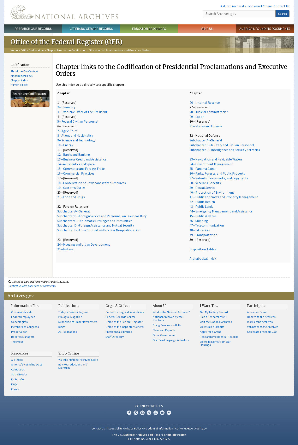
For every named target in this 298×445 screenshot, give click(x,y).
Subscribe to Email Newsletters (77, 322)
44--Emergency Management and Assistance (221, 211)
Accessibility (115, 428)
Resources (20, 353)
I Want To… (209, 306)
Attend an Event (257, 312)
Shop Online (68, 353)
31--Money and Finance (206, 126)
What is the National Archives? (171, 312)
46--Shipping (199, 221)
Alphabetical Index (22, 76)
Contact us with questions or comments (31, 286)
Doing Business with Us (167, 325)
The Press (17, 342)
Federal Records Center (120, 317)
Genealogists (19, 322)
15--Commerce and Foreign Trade (81, 168)
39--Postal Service (202, 188)
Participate (256, 306)
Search (282, 14)
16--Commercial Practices (75, 173)
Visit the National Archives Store (78, 360)
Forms (15, 389)
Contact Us (282, 6)
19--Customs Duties (71, 188)
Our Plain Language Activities (171, 340)
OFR (23, 50)
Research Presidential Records (219, 337)
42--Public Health (202, 202)
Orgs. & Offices (118, 306)
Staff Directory (115, 337)
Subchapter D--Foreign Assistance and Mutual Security (95, 225)
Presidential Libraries (119, 332)
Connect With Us (149, 406)
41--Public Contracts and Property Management (224, 197)
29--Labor (197, 117)
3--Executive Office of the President (82, 112)
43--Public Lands (201, 206)
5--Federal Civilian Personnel (77, 121)
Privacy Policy (133, 428)
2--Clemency (66, 107)
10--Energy (65, 145)
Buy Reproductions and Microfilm (72, 366)
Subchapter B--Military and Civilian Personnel (222, 145)
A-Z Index (17, 360)
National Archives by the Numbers (168, 318)
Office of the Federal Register (124, 322)
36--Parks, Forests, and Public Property (217, 173)
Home (14, 50)
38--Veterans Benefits (205, 183)
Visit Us (207, 29)
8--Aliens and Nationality (75, 135)
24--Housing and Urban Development (83, 244)
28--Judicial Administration (209, 112)
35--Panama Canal (203, 168)
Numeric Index (19, 85)
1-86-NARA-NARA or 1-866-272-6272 (149, 439)
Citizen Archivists (233, 6)
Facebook (129, 412)
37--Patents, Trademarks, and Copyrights (219, 178)
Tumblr (149, 412)
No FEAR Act (187, 428)
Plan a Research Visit (212, 317)
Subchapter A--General (73, 211)
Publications (68, 306)
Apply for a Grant (210, 332)
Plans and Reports (164, 330)
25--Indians (65, 249)
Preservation (19, 332)
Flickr (168, 412)
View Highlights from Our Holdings (215, 343)
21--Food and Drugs (71, 197)
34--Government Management (211, 164)
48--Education (200, 230)
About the (24, 71)
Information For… (25, 306)
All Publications (67, 332)
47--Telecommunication (207, 225)
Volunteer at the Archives (262, 327)
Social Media (19, 374)
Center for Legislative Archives (125, 312)
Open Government (164, 335)
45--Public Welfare (203, 216)
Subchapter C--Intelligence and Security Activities (225, 150)
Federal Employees (23, 317)
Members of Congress (25, 327)
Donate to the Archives (261, 317)
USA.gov (201, 428)
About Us (160, 306)
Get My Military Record (214, 312)
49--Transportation (203, 235)
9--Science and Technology (76, 140)
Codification (36, 50)
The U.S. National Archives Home (64, 12)
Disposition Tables (203, 249)
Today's (73, 312)
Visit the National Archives (216, 322)
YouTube (155, 412)
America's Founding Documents (264, 29)
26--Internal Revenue (205, 102)
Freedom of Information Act (160, 428)
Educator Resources (149, 29)
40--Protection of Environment (212, 192)
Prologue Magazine (70, 317)
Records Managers (23, 337)
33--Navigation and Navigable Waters (216, 159)
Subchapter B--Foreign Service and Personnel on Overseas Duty (102, 216)
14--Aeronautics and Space (76, 164)
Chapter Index (19, 80)
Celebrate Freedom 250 (261, 332)
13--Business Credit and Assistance (81, 159)
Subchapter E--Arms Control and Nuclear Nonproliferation (99, 230)
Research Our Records (33, 29)
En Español (17, 379)
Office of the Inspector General (125, 327)
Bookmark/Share (260, 6)
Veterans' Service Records (91, 29)
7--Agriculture (67, 131)
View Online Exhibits (212, 327)
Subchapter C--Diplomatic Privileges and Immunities (94, 221)
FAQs (14, 384)
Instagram (142, 412)
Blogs (61, 327)
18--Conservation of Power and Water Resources (91, 183)
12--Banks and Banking (73, 154)
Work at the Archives (260, 322)
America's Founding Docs (26, 364)
